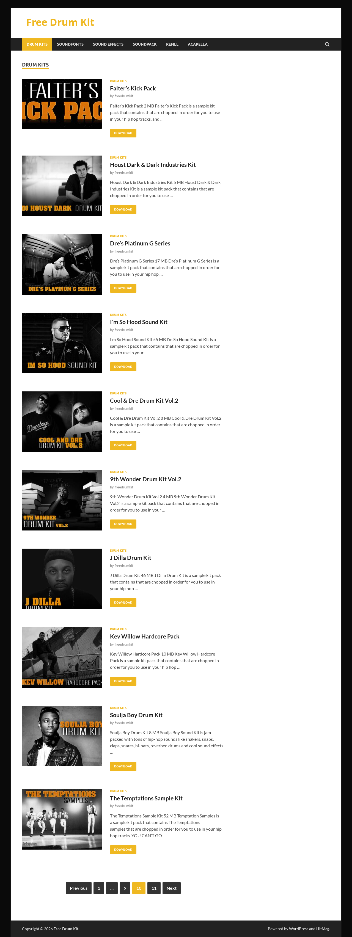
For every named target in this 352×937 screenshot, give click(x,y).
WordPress (298, 928)
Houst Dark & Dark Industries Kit (153, 164)
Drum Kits (37, 44)
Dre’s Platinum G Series (140, 243)
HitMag (322, 928)
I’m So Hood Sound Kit (138, 321)
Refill (172, 44)
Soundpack (145, 44)
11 (154, 888)
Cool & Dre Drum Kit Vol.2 (144, 400)
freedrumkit (124, 96)
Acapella (198, 44)
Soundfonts (70, 44)
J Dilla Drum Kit (130, 557)
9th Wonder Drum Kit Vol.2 (145, 479)
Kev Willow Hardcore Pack (145, 636)
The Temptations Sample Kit (146, 798)
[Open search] (327, 44)
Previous (78, 888)
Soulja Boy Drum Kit (136, 714)
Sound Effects (108, 44)
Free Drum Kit (60, 22)
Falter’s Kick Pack (133, 88)
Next (172, 888)
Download (121, 132)
